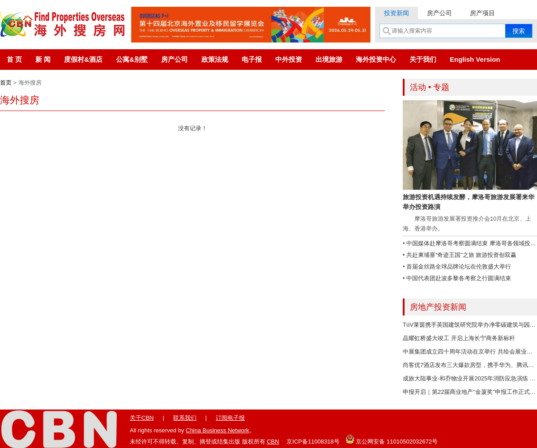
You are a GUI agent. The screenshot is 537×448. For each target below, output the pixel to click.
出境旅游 (328, 59)
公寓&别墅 (132, 59)
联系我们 (184, 417)
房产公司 (439, 13)
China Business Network (217, 430)
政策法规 (214, 59)
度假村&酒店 (83, 59)
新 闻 (43, 59)
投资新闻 (396, 13)
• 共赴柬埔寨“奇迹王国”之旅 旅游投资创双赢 (459, 255)
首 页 (14, 59)
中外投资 (288, 59)
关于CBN (141, 417)
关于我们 (422, 59)
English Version (475, 59)
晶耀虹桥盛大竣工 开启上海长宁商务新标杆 (459, 338)
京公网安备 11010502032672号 (391, 439)
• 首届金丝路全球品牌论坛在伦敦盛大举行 (457, 266)
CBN (273, 441)
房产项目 (482, 13)
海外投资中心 (376, 59)
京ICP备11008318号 (313, 441)
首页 (6, 82)
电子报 (252, 59)
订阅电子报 (230, 417)
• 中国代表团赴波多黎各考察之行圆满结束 (457, 278)
